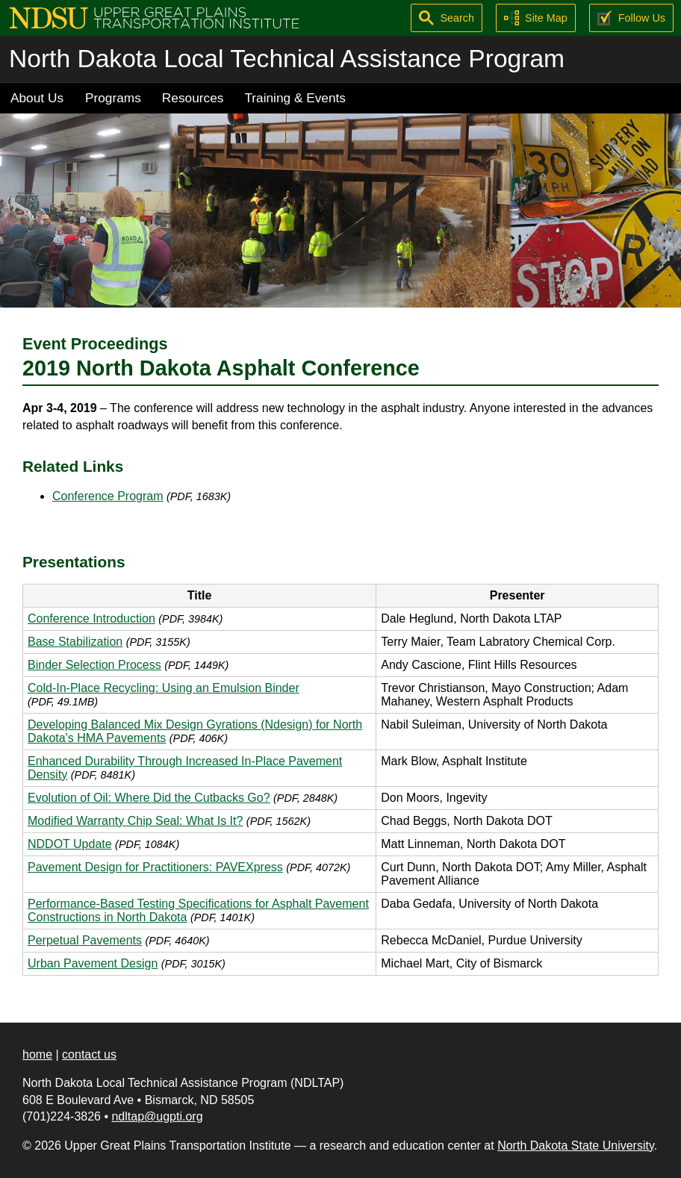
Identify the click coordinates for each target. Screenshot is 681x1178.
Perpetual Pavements (85, 940)
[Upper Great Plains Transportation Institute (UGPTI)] (154, 16)
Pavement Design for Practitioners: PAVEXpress (155, 867)
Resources (193, 97)
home (37, 1054)
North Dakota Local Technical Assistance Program (287, 58)
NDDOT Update (70, 844)
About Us (36, 97)
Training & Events (295, 97)
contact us (89, 1054)
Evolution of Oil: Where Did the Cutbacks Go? (149, 797)
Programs (113, 97)
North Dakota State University (575, 1145)
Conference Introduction (91, 618)
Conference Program (108, 496)
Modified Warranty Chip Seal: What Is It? (135, 820)
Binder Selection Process (94, 664)
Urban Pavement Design (93, 963)
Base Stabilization (75, 641)
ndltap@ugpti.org (156, 1116)
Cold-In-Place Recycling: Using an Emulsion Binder (163, 688)
